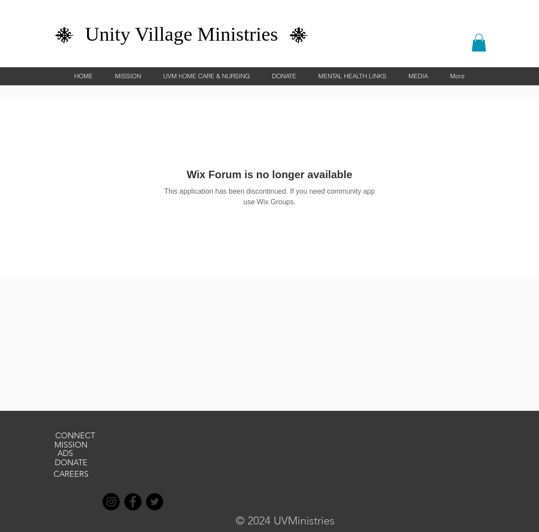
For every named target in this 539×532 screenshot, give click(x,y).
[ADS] (65, 454)
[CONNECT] (75, 436)
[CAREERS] (71, 474)
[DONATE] (71, 463)
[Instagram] (111, 501)
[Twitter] (154, 501)
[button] (478, 43)
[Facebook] (132, 501)
